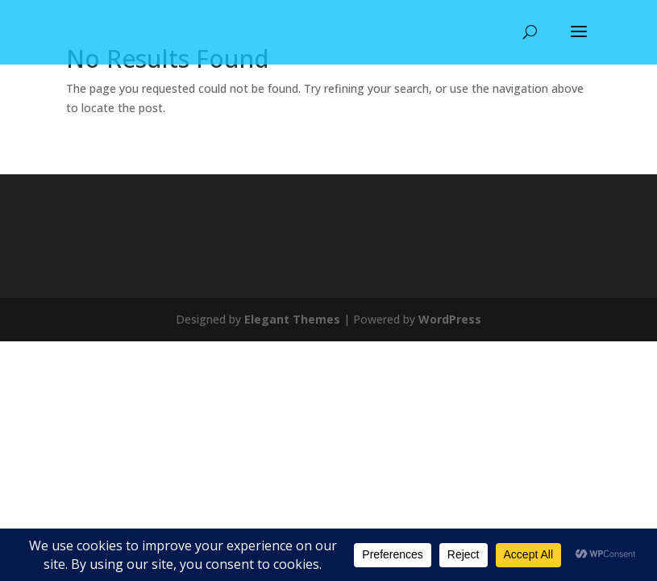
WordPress (449, 319)
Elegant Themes (292, 319)
